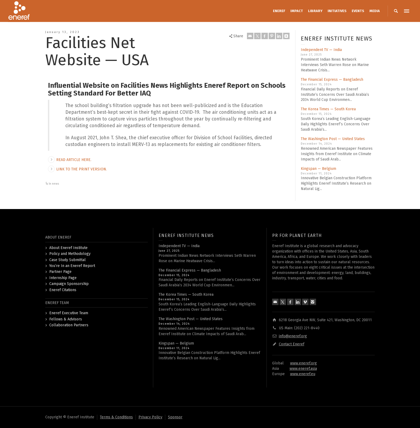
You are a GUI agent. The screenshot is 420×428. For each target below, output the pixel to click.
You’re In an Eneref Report (72, 266)
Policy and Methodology (70, 253)
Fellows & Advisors (65, 319)
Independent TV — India (321, 49)
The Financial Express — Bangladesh (332, 79)
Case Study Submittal (67, 260)
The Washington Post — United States (333, 139)
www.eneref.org (303, 363)
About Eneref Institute (68, 248)
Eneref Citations (62, 290)
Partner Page (60, 271)
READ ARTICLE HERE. (73, 160)
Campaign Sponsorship (69, 283)
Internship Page (63, 278)
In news (54, 183)
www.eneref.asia (303, 368)
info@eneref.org (293, 336)
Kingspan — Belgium (318, 168)
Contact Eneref (291, 344)
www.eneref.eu (302, 374)
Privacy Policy (150, 417)
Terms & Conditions (116, 417)
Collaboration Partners (68, 325)
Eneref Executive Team (68, 313)
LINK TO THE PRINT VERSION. (81, 169)
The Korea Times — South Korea (328, 109)
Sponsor (175, 417)
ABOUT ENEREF (58, 237)
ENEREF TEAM (57, 303)
